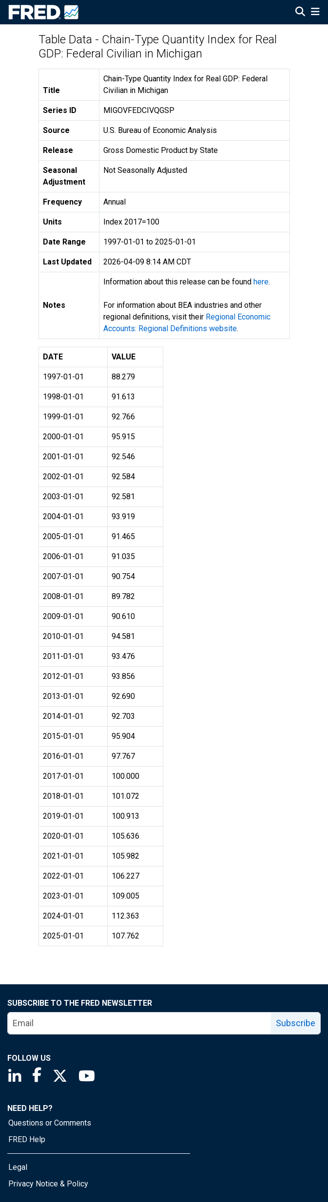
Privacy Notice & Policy (48, 1183)
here (261, 281)
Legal (17, 1167)
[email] (139, 1023)
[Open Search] (300, 12)
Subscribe (295, 1023)
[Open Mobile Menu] (315, 12)
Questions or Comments (49, 1122)
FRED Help (26, 1139)
